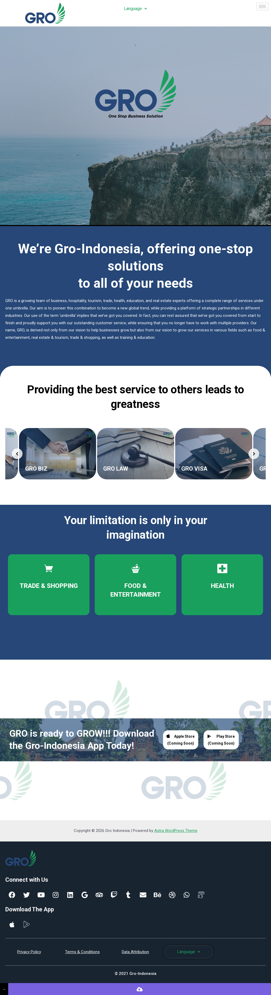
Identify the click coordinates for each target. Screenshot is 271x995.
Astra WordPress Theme (175, 830)
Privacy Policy (29, 951)
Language (135, 8)
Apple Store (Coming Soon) (180, 739)
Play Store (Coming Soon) (221, 739)
